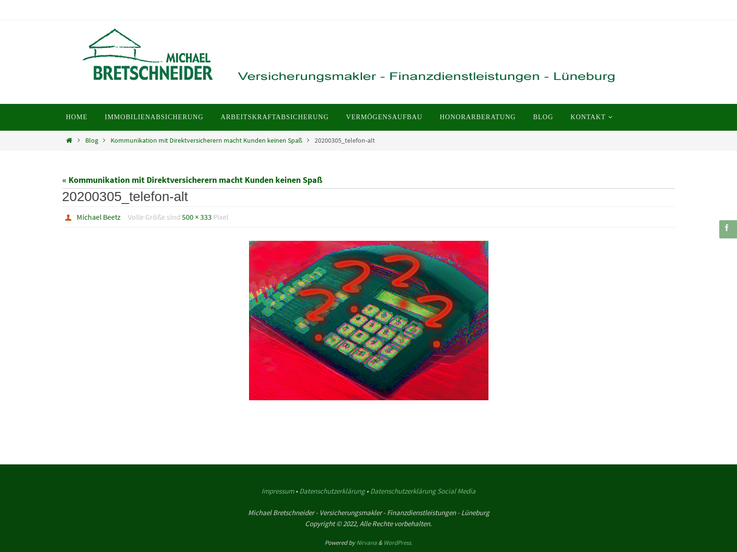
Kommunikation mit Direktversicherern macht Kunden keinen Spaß (206, 140)
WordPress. (398, 543)
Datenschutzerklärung (332, 491)
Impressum (277, 491)
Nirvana (366, 543)
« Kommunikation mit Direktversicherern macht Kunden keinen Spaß (192, 179)
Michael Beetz (99, 217)
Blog (91, 140)
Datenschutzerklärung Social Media (423, 491)
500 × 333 (197, 217)
